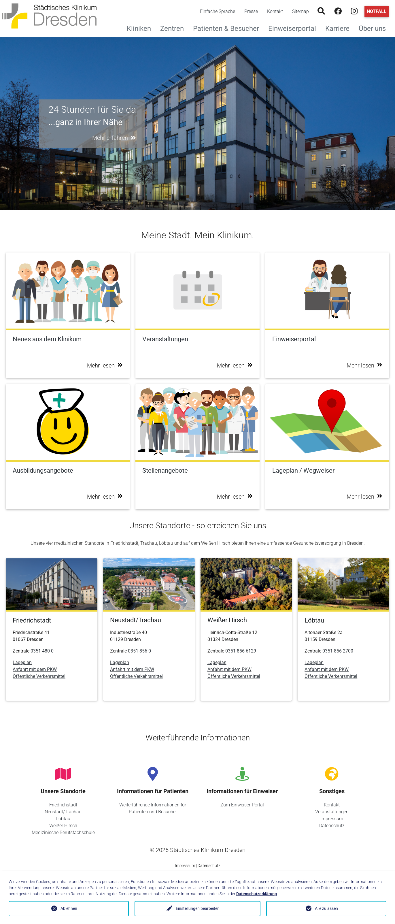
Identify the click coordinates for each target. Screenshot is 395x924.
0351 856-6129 (240, 651)
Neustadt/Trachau (63, 811)
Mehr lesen (105, 365)
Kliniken (141, 28)
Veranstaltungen (332, 811)
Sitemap (300, 11)
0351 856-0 (139, 651)
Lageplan (22, 662)
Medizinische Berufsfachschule (63, 832)
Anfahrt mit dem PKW (35, 669)
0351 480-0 (42, 651)
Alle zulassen (326, 908)
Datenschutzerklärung (256, 893)
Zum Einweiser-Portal (242, 805)
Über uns (374, 28)
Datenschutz (332, 825)
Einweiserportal (294, 28)
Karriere (339, 28)
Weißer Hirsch (63, 825)
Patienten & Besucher (228, 28)
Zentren (174, 28)
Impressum (331, 818)
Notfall (376, 11)
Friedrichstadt (63, 805)
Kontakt (275, 11)
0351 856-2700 (337, 651)
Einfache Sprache (217, 11)
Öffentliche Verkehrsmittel (39, 676)
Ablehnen (69, 908)
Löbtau (63, 818)
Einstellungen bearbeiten (198, 908)
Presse (251, 11)
